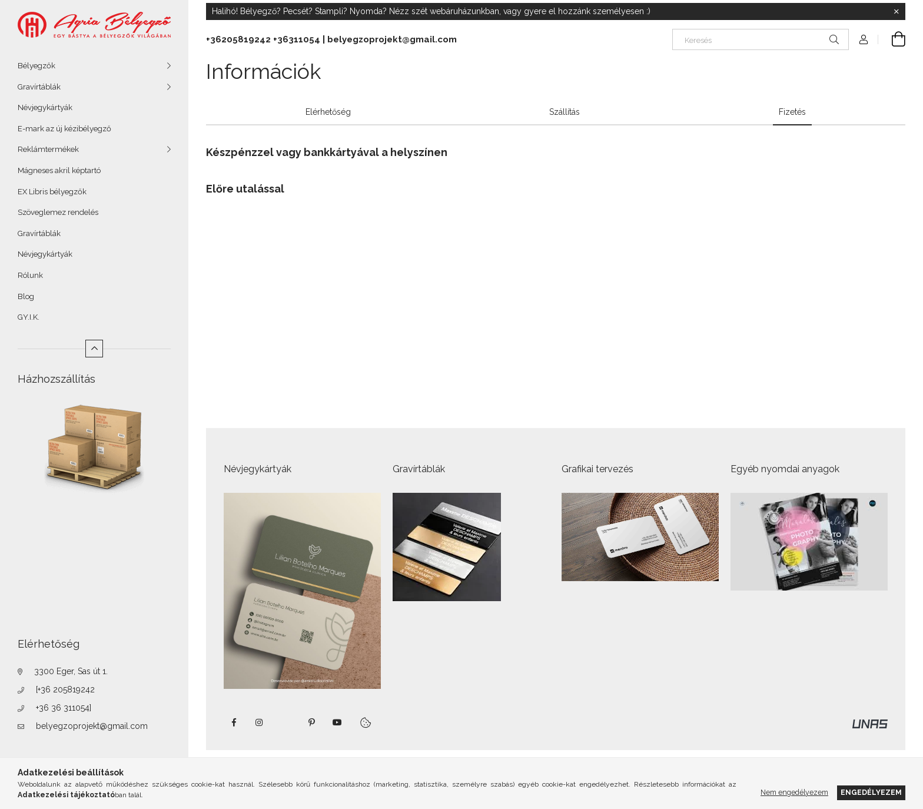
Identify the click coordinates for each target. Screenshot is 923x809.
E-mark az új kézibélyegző (64, 128)
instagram (260, 722)
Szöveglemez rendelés (58, 212)
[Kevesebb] (94, 348)
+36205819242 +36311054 (263, 39)
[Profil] (863, 39)
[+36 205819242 (65, 689)
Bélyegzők (36, 65)
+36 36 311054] (63, 707)
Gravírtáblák (39, 86)
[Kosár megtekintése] (891, 39)
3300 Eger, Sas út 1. (71, 671)
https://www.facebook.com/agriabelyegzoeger (234, 722)
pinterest (311, 722)
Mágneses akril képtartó (59, 170)
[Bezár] (896, 12)
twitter (285, 722)
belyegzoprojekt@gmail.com (92, 726)
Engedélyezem (871, 792)
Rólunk (30, 275)
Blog (26, 296)
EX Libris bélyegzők (52, 191)
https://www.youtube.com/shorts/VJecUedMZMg (337, 722)
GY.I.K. (28, 317)
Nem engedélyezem (794, 792)
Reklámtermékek (48, 149)
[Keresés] (760, 39)
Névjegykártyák (45, 107)
